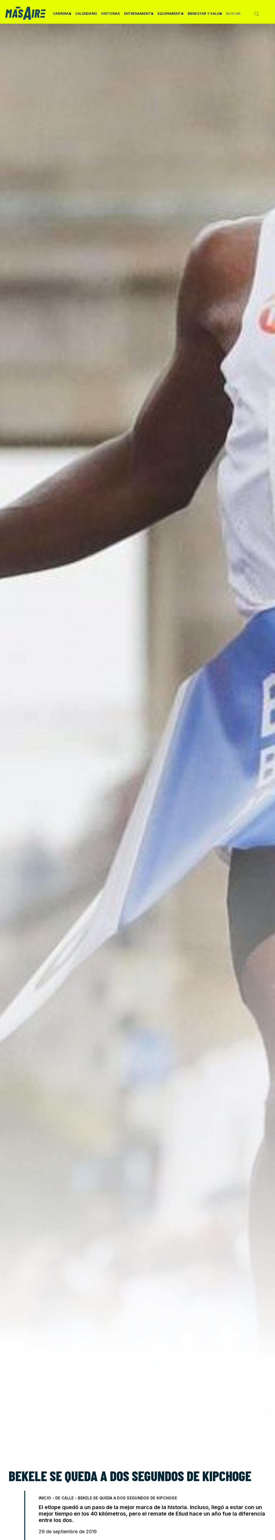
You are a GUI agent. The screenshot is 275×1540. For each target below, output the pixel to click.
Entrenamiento (139, 16)
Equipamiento (171, 16)
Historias (110, 14)
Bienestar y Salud (205, 16)
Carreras (62, 16)
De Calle (64, 1498)
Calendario (86, 14)
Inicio (45, 1498)
